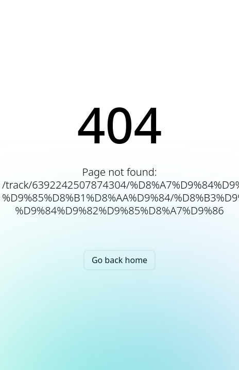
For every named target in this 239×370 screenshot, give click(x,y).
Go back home (119, 260)
